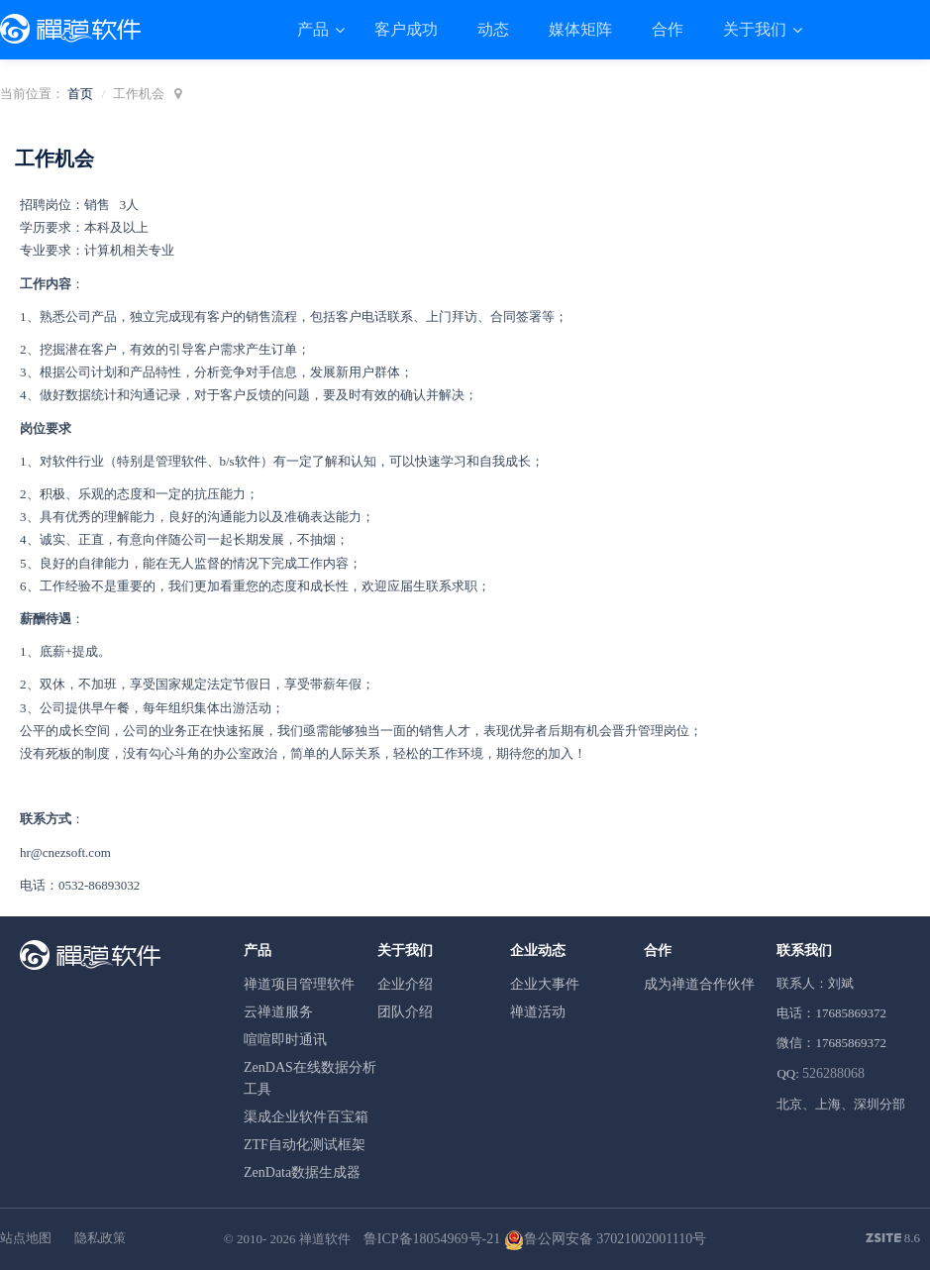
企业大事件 (544, 984)
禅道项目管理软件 (299, 984)
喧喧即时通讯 (285, 1039)
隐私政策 (100, 1237)
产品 (315, 29)
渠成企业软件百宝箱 (306, 1117)
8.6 (893, 1239)
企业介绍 (405, 984)
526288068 (833, 1073)
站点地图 (26, 1237)
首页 (80, 93)
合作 (667, 29)
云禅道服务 (278, 1012)
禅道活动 (538, 1012)
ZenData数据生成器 (302, 1172)
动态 (493, 29)
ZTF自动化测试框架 (304, 1144)
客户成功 (406, 29)
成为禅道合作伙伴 (699, 984)
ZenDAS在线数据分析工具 (310, 1078)
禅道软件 (325, 1238)
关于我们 (756, 29)
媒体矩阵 (580, 29)
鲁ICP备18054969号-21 (431, 1238)
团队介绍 (405, 1012)
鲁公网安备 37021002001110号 (605, 1238)
